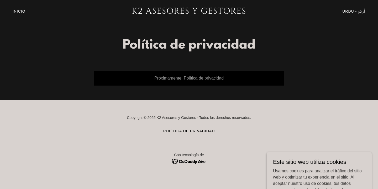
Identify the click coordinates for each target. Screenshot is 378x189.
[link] (189, 12)
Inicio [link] (19, 11)
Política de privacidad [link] (189, 131)
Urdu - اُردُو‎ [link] (353, 11)
